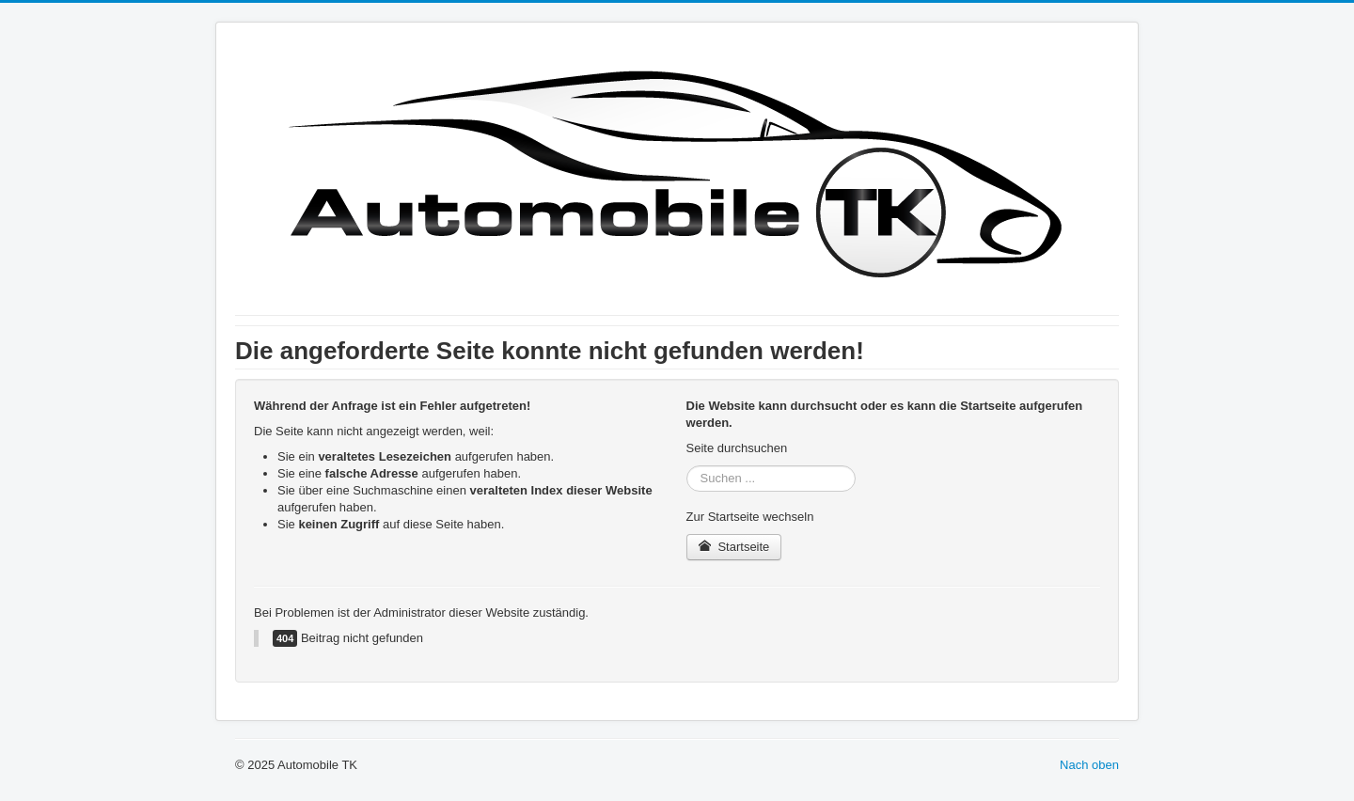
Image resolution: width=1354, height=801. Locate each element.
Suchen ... (686, 465)
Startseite (734, 547)
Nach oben (1089, 765)
